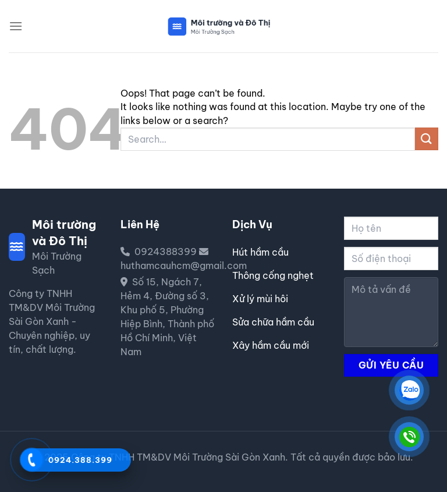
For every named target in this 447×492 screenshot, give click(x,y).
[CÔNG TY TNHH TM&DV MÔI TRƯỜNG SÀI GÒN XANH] (409, 390)
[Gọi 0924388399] (32, 460)
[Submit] (426, 139)
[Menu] (16, 26)
